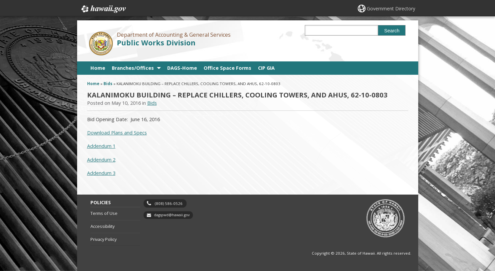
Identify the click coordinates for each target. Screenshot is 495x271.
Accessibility (102, 226)
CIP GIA (266, 68)
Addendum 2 (101, 160)
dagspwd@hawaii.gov (172, 215)
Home (97, 68)
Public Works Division (156, 42)
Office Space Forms (227, 68)
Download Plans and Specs (117, 132)
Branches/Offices (133, 68)
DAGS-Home (182, 68)
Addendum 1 (101, 146)
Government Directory (391, 8)
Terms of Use (103, 213)
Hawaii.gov (103, 9)
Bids (107, 83)
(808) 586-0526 (169, 203)
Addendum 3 (101, 173)
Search (392, 30)
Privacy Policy (103, 239)
